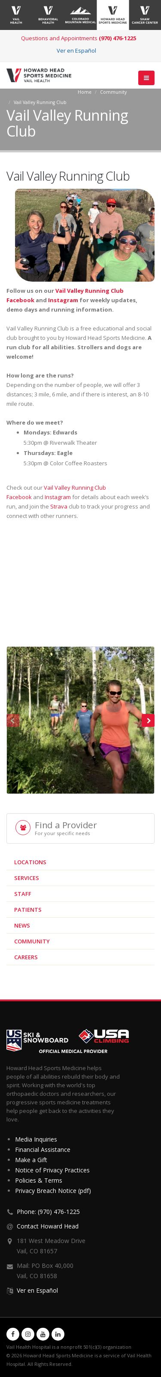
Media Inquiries (36, 1139)
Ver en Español (76, 50)
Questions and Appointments (78, 38)
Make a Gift (31, 1160)
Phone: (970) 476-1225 (48, 1211)
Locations (30, 862)
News (22, 925)
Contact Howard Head (48, 1226)
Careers (26, 957)
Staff (22, 894)
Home (84, 92)
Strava (58, 506)
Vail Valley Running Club (40, 102)
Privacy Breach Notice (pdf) (53, 1191)
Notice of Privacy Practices (52, 1170)
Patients (28, 909)
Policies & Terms (38, 1180)
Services (26, 878)
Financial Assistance (42, 1149)
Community (113, 92)
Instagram (63, 300)
